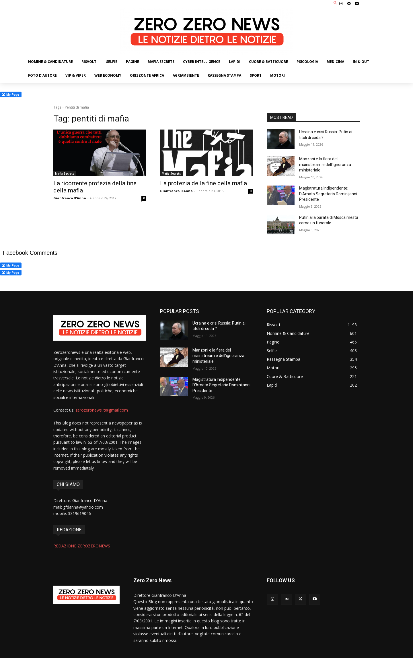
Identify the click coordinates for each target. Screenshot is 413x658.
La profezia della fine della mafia (203, 183)
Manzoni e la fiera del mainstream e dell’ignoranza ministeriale (325, 164)
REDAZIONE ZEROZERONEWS (81, 546)
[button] (335, 3)
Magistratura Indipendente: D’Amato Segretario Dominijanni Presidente (328, 194)
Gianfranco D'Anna (69, 198)
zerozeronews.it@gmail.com (101, 410)
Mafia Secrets (64, 173)
